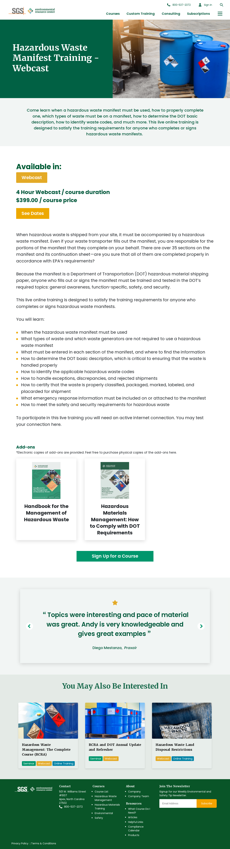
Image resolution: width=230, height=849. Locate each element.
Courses (113, 13)
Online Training (63, 763)
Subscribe (206, 803)
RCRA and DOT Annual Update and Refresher (115, 747)
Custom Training (140, 13)
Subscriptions (198, 13)
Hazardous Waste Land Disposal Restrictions (175, 747)
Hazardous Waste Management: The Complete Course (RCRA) (46, 749)
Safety (99, 818)
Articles (132, 817)
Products (133, 835)
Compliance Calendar (136, 828)
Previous (30, 626)
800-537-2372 (73, 807)
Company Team (138, 796)
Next (201, 626)
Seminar (28, 763)
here (56, 424)
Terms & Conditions (43, 843)
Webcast (44, 763)
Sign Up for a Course (115, 556)
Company (134, 791)
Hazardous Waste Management (106, 798)
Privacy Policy (20, 843)
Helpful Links (135, 822)
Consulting (171, 13)
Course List (101, 791)
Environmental (104, 813)
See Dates (33, 213)
